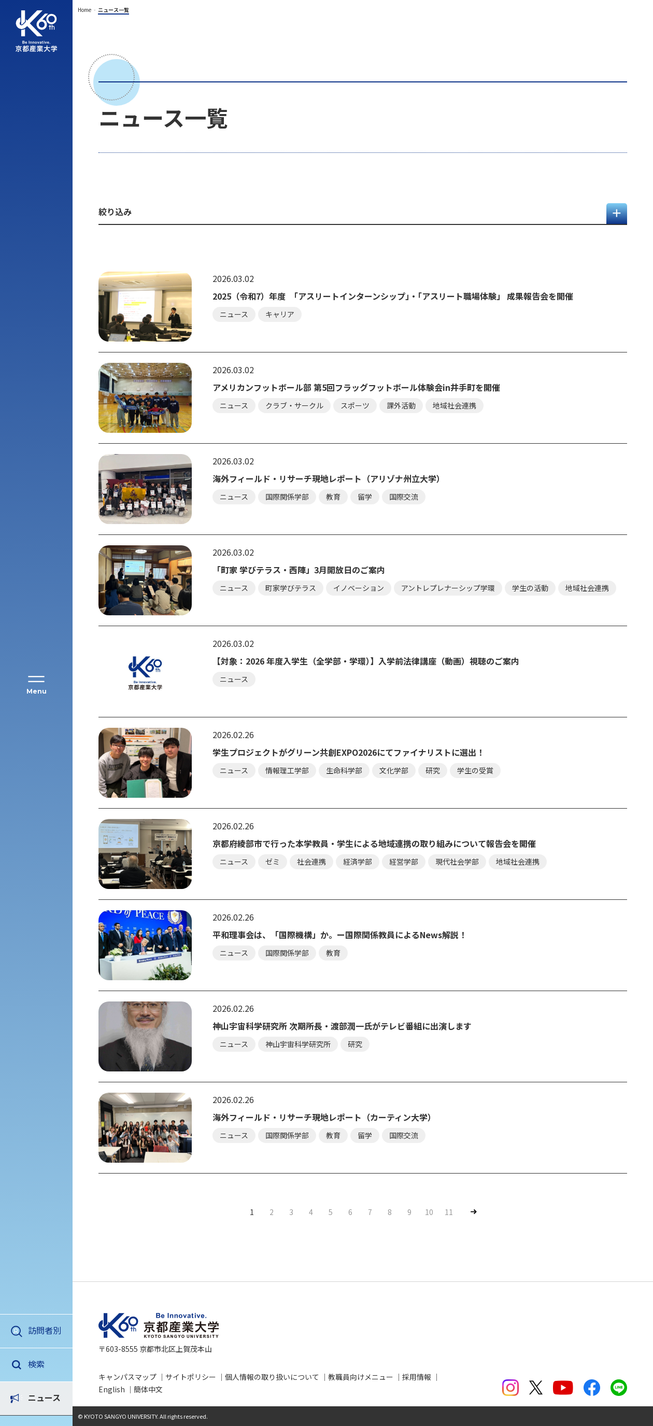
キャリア (279, 314)
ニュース (44, 1364)
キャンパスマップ (127, 1377)
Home (84, 9)
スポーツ (355, 405)
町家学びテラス (290, 588)
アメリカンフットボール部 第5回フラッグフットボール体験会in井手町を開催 (356, 387)
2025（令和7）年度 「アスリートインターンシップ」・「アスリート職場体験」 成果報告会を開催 (392, 296)
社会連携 (311, 861)
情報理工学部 (287, 770)
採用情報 (416, 1377)
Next (472, 1212)
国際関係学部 (287, 496)
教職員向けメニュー (360, 1377)
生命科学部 (344, 770)
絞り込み (115, 211)
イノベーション (358, 588)
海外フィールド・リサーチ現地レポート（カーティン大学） (324, 1117)
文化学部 (393, 770)
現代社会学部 (457, 861)
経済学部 (357, 861)
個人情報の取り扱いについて (272, 1377)
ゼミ (272, 861)
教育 (333, 496)
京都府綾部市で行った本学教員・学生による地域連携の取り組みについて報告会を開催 (374, 843)
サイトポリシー (190, 1377)
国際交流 (403, 496)
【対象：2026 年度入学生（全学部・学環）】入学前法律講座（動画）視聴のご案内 (365, 661)
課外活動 (401, 405)
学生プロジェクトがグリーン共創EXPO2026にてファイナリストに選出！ (348, 752)
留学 (365, 496)
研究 (432, 770)
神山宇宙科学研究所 (298, 1044)
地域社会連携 (454, 405)
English (111, 1389)
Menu (36, 691)
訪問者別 (44, 1330)
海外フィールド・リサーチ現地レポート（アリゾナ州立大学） (328, 478)
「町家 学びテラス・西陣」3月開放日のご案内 (298, 569)
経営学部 (403, 861)
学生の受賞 (475, 770)
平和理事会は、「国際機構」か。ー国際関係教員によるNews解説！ (339, 934)
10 (429, 1212)
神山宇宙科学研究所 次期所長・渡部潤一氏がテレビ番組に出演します (342, 1026)
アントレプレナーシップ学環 (448, 588)
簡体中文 (148, 1389)
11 (449, 1212)
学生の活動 (530, 588)
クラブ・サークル (294, 405)
